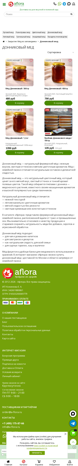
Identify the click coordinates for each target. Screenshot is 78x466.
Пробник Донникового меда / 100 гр (58, 139)
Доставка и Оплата (12, 368)
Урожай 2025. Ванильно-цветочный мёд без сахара (16, 95)
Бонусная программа (13, 355)
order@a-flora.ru (12, 412)
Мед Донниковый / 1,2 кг (17, 138)
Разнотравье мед (23, 32)
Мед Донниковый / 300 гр (17, 88)
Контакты (7, 334)
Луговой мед (8, 32)
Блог (4, 322)
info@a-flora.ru (11, 427)
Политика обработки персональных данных (26, 330)
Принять (37, 452)
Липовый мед (8, 37)
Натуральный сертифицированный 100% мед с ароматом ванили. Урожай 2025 (19, 145)
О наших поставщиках (14, 318)
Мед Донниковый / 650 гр (56, 88)
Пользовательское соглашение (19, 326)
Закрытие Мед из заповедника (22, 41)
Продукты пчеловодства (57, 37)
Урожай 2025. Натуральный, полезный (56, 144)
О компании (10, 312)
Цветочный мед (38, 32)
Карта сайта (8, 338)
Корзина (39, 463)
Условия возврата (12, 372)
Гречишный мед (23, 37)
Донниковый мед (55, 32)
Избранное (54, 463)
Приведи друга (10, 359)
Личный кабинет (11, 376)
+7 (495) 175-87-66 (13, 423)
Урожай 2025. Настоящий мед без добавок (58, 95)
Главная (8, 463)
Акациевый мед (39, 37)
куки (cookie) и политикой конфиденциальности (42, 446)
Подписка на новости (14, 364)
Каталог (23, 463)
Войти (70, 463)
